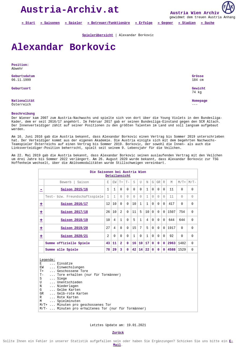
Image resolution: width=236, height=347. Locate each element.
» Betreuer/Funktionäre (108, 23)
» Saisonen (50, 23)
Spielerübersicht (97, 35)
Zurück (118, 333)
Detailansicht (118, 176)
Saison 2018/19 (74, 220)
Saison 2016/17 (74, 204)
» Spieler (73, 23)
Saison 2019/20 (74, 228)
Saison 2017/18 (74, 212)
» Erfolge (144, 23)
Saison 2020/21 (74, 236)
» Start (28, 23)
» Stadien (187, 23)
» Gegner (165, 23)
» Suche (207, 23)
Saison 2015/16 (74, 189)
